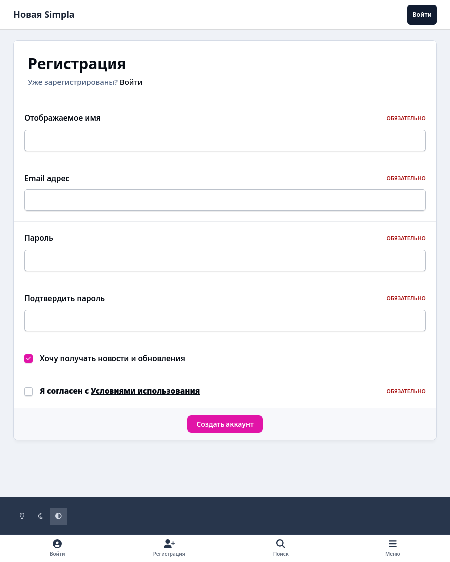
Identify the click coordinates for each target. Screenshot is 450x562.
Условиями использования (145, 403)
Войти (131, 82)
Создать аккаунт (225, 435)
